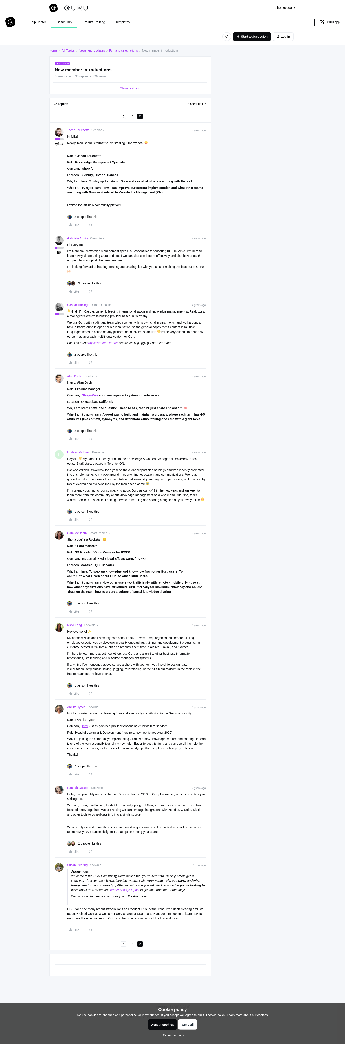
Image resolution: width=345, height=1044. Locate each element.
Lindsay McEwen (78, 452)
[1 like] (83, 511)
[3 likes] (84, 283)
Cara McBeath (77, 533)
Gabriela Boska (77, 238)
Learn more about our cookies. (248, 1015)
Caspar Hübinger (78, 305)
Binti (85, 726)
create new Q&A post (124, 890)
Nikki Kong (74, 625)
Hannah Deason (78, 788)
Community (64, 22)
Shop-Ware (90, 395)
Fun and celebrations (123, 50)
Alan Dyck (74, 376)
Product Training (94, 22)
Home (53, 50)
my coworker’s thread (103, 343)
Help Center (37, 22)
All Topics (68, 50)
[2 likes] (82, 217)
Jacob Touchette (78, 130)
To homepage (284, 8)
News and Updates (92, 50)
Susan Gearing (77, 865)
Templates (123, 22)
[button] (252, 36)
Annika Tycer (76, 707)
